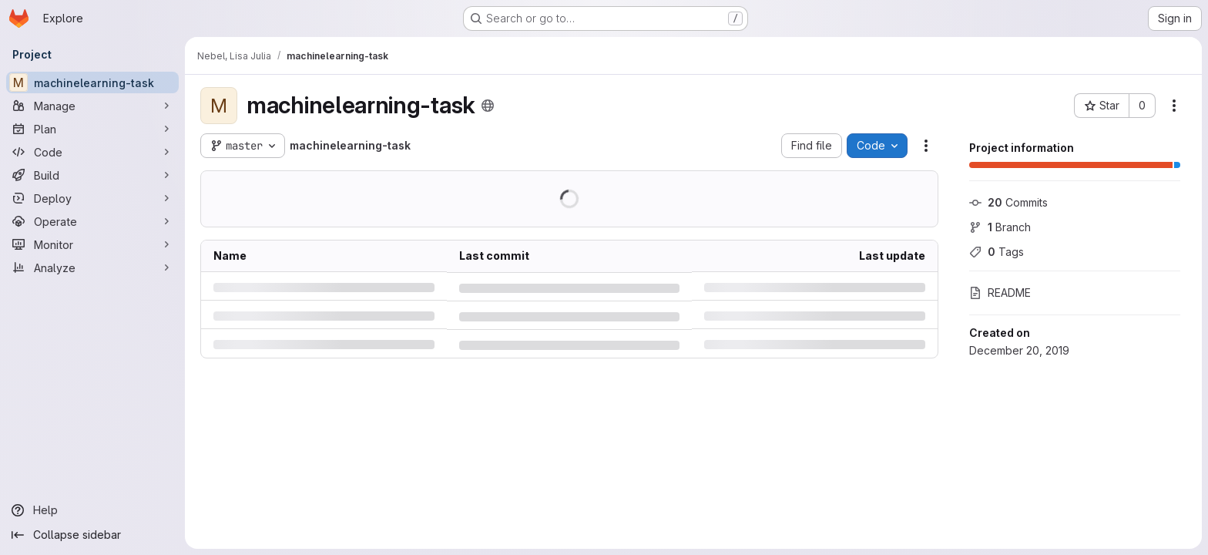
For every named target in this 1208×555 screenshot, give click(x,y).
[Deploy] (92, 198)
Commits (1008, 202)
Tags (996, 251)
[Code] (92, 152)
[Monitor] (92, 244)
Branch (1000, 227)
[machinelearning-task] (92, 82)
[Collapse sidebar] (92, 535)
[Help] (92, 510)
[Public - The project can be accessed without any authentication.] (488, 105)
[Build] (92, 175)
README (1000, 292)
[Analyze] (92, 267)
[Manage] (92, 105)
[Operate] (92, 221)
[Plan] (92, 129)
